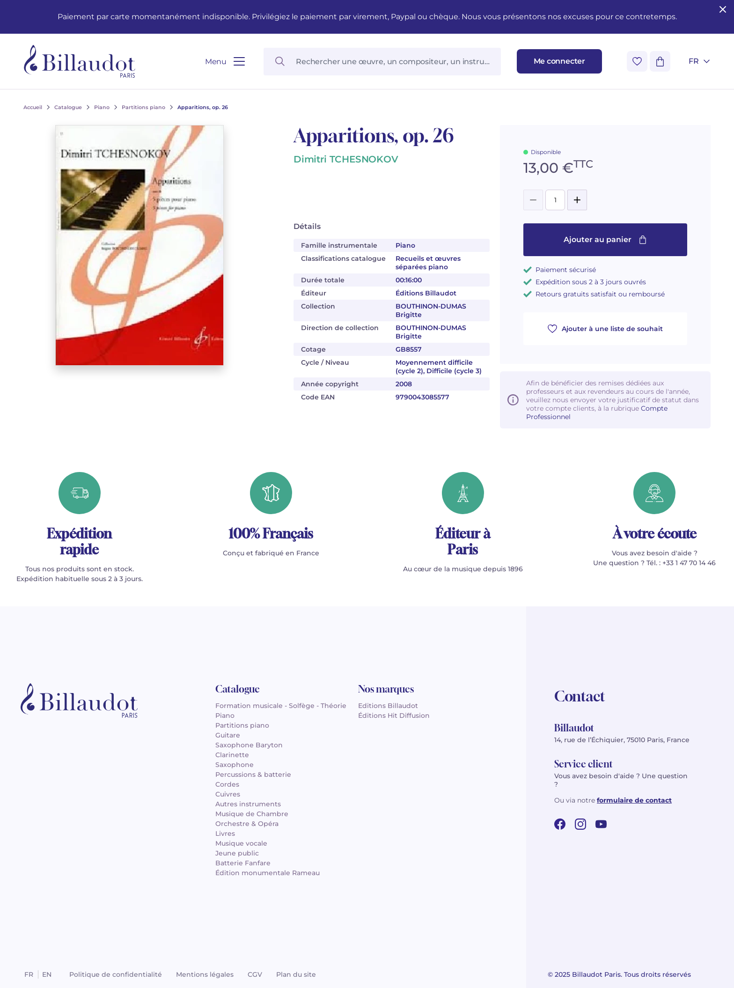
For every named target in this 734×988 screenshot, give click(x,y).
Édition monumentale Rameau (267, 873)
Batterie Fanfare (243, 863)
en (46, 974)
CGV (255, 974)
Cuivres (227, 794)
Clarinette (232, 755)
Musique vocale (241, 843)
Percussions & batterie (253, 774)
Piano (225, 715)
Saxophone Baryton (249, 745)
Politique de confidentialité (115, 974)
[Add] (577, 200)
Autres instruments (248, 804)
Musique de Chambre (251, 814)
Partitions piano (242, 725)
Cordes (227, 784)
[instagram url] (580, 824)
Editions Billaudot (388, 705)
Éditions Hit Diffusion (394, 715)
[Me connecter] (559, 61)
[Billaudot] (79, 61)
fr (28, 974)
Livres (225, 833)
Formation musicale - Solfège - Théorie (280, 705)
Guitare (227, 735)
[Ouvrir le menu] (225, 61)
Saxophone (234, 764)
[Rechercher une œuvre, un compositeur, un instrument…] (382, 61)
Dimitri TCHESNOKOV (346, 159)
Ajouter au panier (605, 239)
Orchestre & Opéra (247, 823)
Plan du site (296, 974)
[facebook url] (559, 824)
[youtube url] (601, 824)
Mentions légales (205, 974)
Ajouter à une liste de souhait (605, 328)
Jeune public (237, 853)
